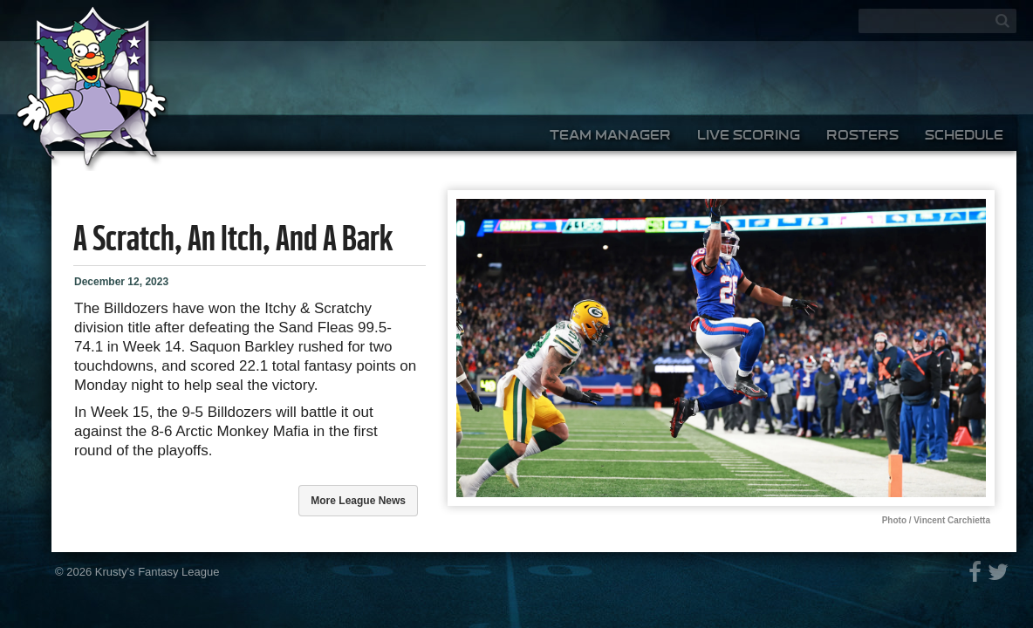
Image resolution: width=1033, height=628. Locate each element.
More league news (358, 501)
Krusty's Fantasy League (157, 571)
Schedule (964, 134)
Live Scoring (748, 134)
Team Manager (610, 134)
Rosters (862, 134)
